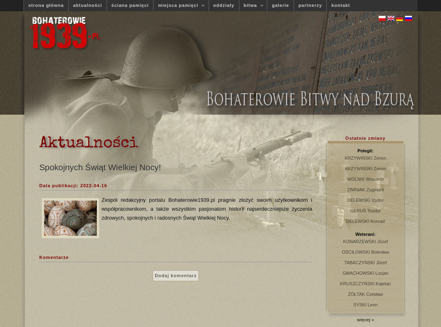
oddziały (223, 5)
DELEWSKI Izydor (365, 200)
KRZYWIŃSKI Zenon (365, 158)
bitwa (251, 5)
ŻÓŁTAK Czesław (365, 294)
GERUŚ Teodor (365, 210)
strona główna (46, 5)
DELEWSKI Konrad (365, 221)
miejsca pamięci (179, 5)
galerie (280, 5)
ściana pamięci (130, 5)
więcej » (365, 319)
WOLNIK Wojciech (365, 179)
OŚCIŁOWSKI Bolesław (365, 252)
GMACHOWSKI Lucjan (365, 273)
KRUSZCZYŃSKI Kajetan (365, 283)
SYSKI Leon (366, 304)
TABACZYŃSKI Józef (365, 262)
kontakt (340, 5)
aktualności (87, 5)
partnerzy (310, 5)
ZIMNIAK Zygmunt (365, 189)
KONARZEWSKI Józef (365, 241)
